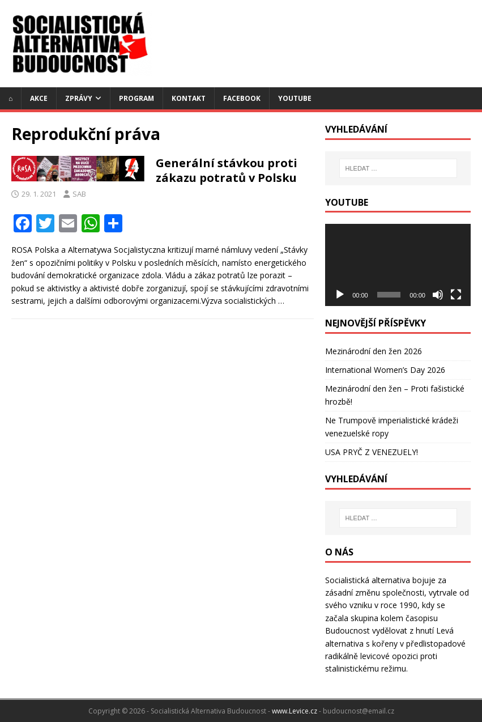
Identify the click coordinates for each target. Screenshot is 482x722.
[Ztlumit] (437, 294)
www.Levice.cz (294, 711)
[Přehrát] (339, 294)
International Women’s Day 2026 (385, 369)
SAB (79, 194)
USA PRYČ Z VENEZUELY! (371, 452)
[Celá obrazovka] (456, 294)
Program (136, 98)
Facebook (242, 98)
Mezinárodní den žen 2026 (373, 351)
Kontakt (189, 98)
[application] (398, 264)
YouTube (295, 98)
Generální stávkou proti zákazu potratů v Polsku (226, 170)
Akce (39, 98)
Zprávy (78, 98)
